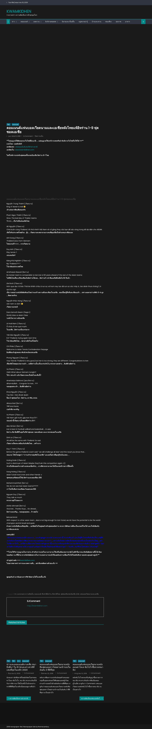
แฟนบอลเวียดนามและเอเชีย (89, 594)
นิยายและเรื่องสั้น (68, 21)
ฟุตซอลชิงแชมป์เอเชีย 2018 (70, 594)
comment (21, 594)
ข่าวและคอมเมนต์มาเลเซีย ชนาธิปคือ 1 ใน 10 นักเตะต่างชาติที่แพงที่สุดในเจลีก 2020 (21, 667)
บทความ (36, 21)
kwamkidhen (19, 11)
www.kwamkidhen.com (24, 150)
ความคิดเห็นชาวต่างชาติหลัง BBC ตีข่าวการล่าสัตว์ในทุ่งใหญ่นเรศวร (20, 698)
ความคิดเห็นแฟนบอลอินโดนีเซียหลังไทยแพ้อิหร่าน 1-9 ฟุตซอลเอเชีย (92, 698)
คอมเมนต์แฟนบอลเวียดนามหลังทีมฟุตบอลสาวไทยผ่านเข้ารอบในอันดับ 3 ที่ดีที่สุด (55, 667)
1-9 (15, 594)
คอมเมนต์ (24, 21)
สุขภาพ (118, 21)
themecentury (43, 727)
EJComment (28, 136)
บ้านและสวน (96, 21)
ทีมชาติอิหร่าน (47, 594)
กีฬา (8, 124)
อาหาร (127, 21)
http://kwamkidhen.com (37, 606)
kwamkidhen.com (27, 560)
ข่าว (13, 21)
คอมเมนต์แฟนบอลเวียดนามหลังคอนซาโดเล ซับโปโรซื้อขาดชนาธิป (88, 667)
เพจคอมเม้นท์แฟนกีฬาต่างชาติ (26, 147)
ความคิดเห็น (29, 594)
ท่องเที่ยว (108, 21)
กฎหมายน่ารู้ (83, 21)
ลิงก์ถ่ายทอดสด (50, 21)
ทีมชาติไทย (56, 594)
